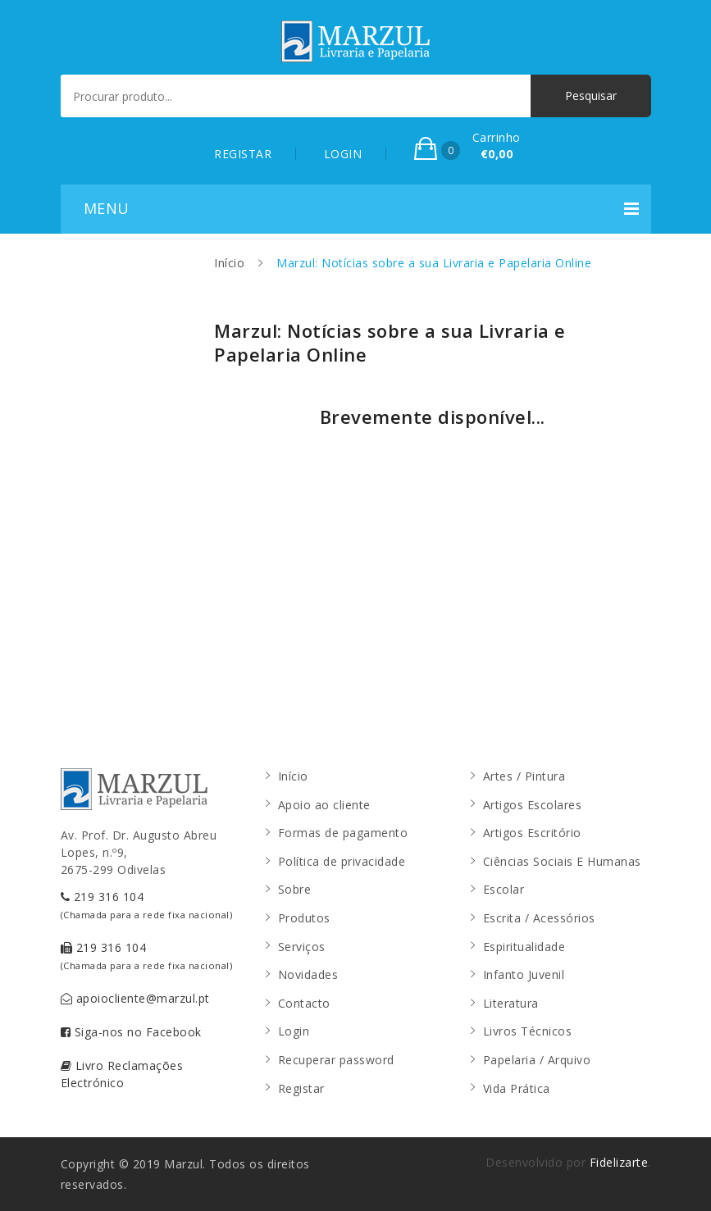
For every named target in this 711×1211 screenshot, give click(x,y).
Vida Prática (516, 1088)
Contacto (304, 1003)
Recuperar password (336, 1060)
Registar (301, 1088)
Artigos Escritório (532, 832)
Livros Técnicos (527, 1031)
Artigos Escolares (532, 805)
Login (294, 1031)
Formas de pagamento (343, 832)
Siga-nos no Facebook (131, 1032)
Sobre (295, 889)
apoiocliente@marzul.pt (135, 998)
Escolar (504, 889)
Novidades (308, 974)
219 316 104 (147, 905)
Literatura (511, 1003)
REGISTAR (242, 154)
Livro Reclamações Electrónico (122, 1074)
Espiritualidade (524, 946)
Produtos (304, 918)
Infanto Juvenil (524, 974)
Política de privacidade (342, 861)
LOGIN (343, 154)
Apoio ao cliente (324, 805)
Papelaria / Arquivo (537, 1060)
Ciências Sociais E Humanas (562, 861)
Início (229, 263)
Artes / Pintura (524, 776)
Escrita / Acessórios (539, 918)
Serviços (302, 946)
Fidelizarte (619, 1162)
